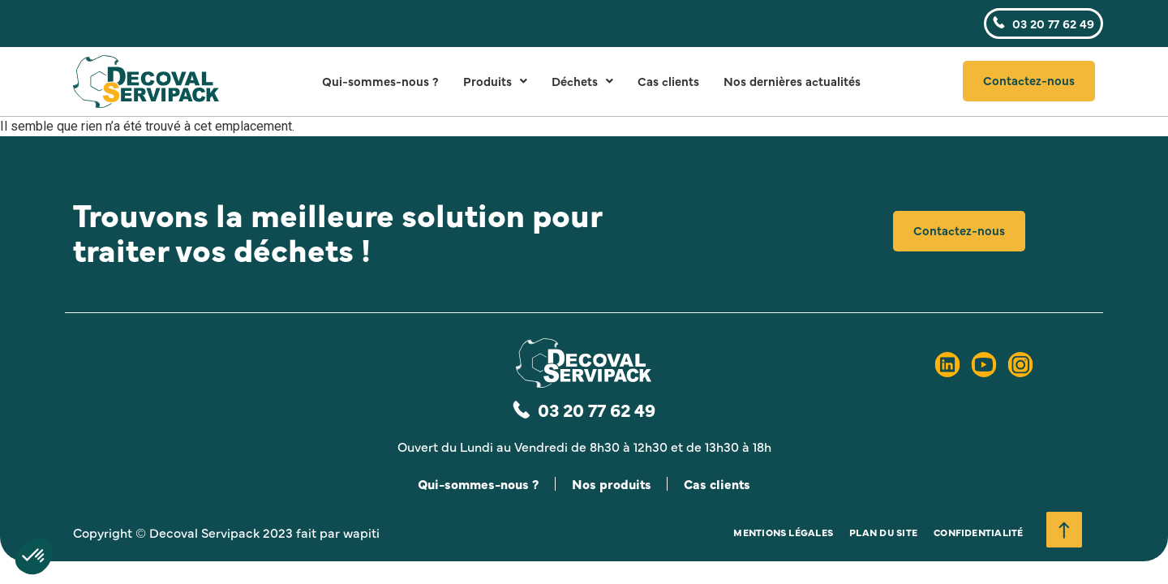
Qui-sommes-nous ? (380, 80)
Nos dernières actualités (792, 80)
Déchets (582, 80)
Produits (495, 80)
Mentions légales (783, 532)
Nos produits (611, 484)
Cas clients (668, 80)
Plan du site (883, 532)
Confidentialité (979, 532)
